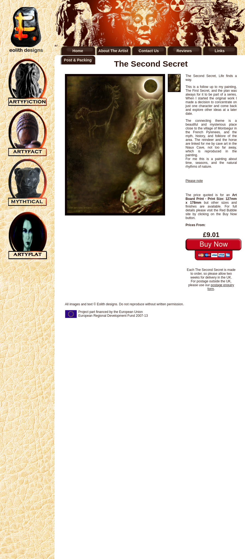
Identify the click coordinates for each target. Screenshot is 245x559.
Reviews (184, 51)
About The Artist (113, 51)
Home (78, 51)
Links (220, 51)
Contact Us (149, 51)
